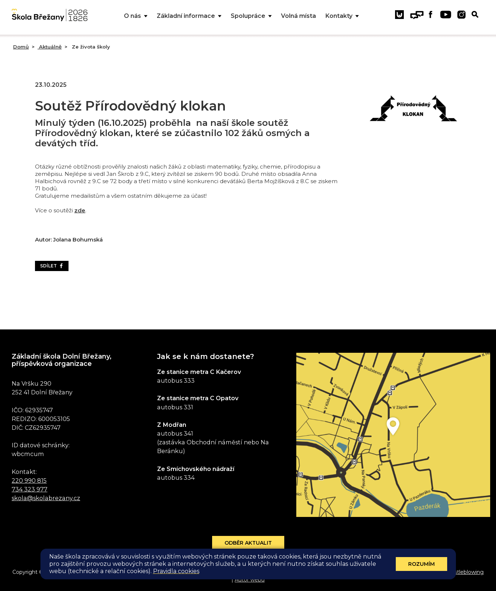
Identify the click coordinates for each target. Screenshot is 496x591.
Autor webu (250, 579)
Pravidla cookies (176, 571)
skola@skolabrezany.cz (46, 498)
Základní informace (189, 16)
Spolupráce (251, 16)
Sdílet (51, 266)
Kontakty (342, 16)
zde (79, 210)
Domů (21, 47)
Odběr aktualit (248, 543)
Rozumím (421, 564)
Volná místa (298, 15)
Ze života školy (90, 47)
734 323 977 (29, 489)
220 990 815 (29, 480)
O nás (136, 16)
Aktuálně (50, 47)
